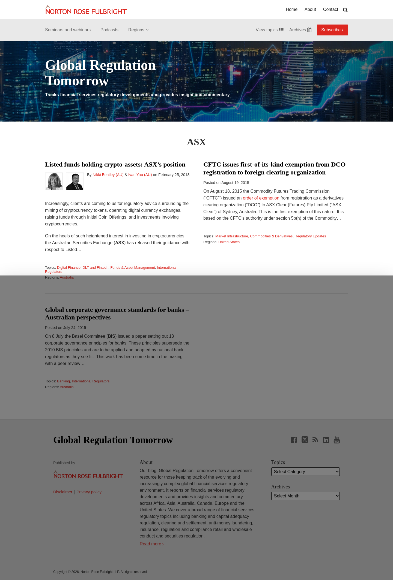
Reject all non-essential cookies (275, 563)
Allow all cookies (121, 560)
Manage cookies (196, 563)
